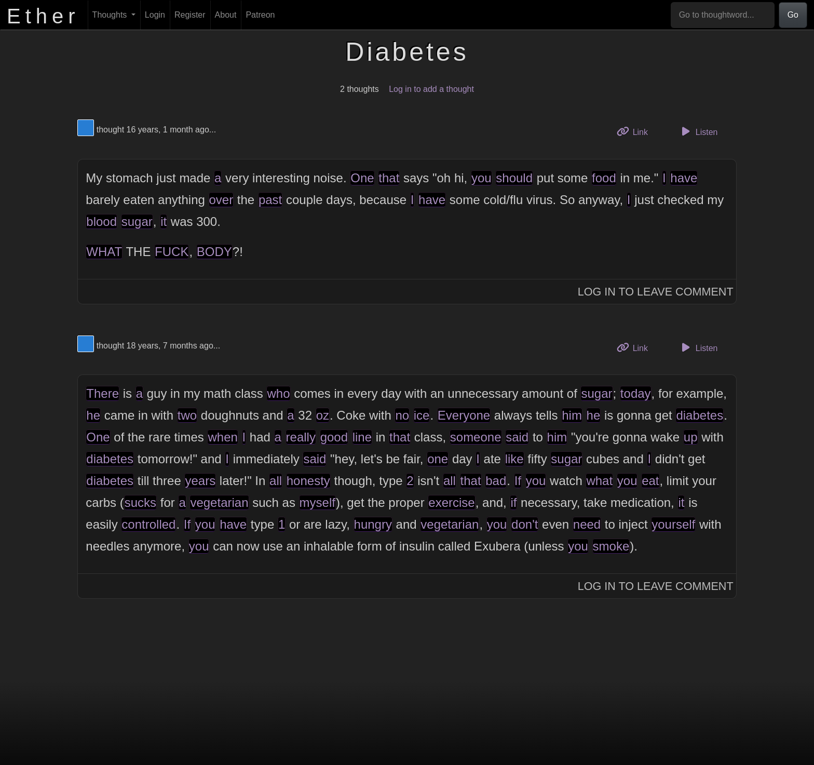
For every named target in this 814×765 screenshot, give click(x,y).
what (599, 481)
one (437, 459)
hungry (373, 524)
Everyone (464, 415)
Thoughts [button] (110, 14)
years (200, 481)
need (587, 524)
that (388, 178)
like (514, 459)
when (222, 437)
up (691, 437)
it (163, 221)
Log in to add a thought (431, 89)
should (514, 178)
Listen (698, 131)
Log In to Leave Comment (656, 291)
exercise (451, 502)
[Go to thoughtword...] (723, 15)
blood (101, 221)
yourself (673, 524)
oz (322, 415)
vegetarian (219, 502)
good (334, 437)
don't (524, 524)
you (481, 178)
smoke (611, 546)
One (362, 178)
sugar (137, 221)
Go (793, 14)
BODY (214, 252)
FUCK (171, 252)
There (102, 393)
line (362, 437)
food (604, 178)
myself (317, 502)
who (278, 393)
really (301, 437)
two (187, 415)
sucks (140, 502)
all (275, 481)
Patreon (260, 14)
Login (155, 14)
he (93, 415)
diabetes (699, 415)
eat (650, 481)
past (270, 200)
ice (422, 415)
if (513, 502)
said (517, 437)
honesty (308, 481)
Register (190, 14)
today (635, 393)
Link (636, 131)
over (221, 200)
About (226, 14)
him (572, 415)
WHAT (104, 252)
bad (495, 481)
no (402, 415)
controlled (148, 524)
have (683, 178)
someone (475, 437)
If (517, 481)
